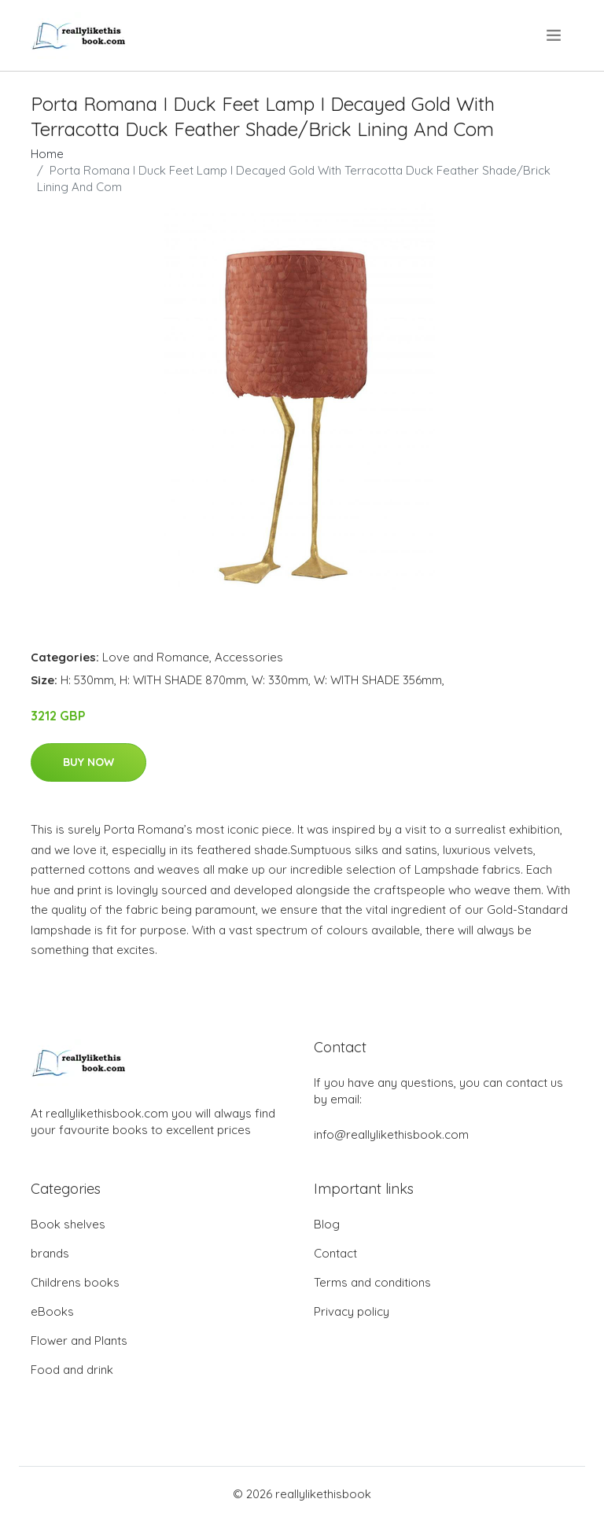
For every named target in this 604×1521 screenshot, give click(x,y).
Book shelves (68, 1224)
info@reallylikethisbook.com (391, 1134)
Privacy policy (351, 1311)
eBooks (52, 1311)
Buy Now (88, 762)
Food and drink (72, 1369)
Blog (327, 1224)
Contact (335, 1253)
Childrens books (75, 1282)
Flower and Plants (79, 1340)
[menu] (554, 35)
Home (47, 153)
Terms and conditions (372, 1282)
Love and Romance (155, 657)
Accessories (249, 657)
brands (50, 1253)
